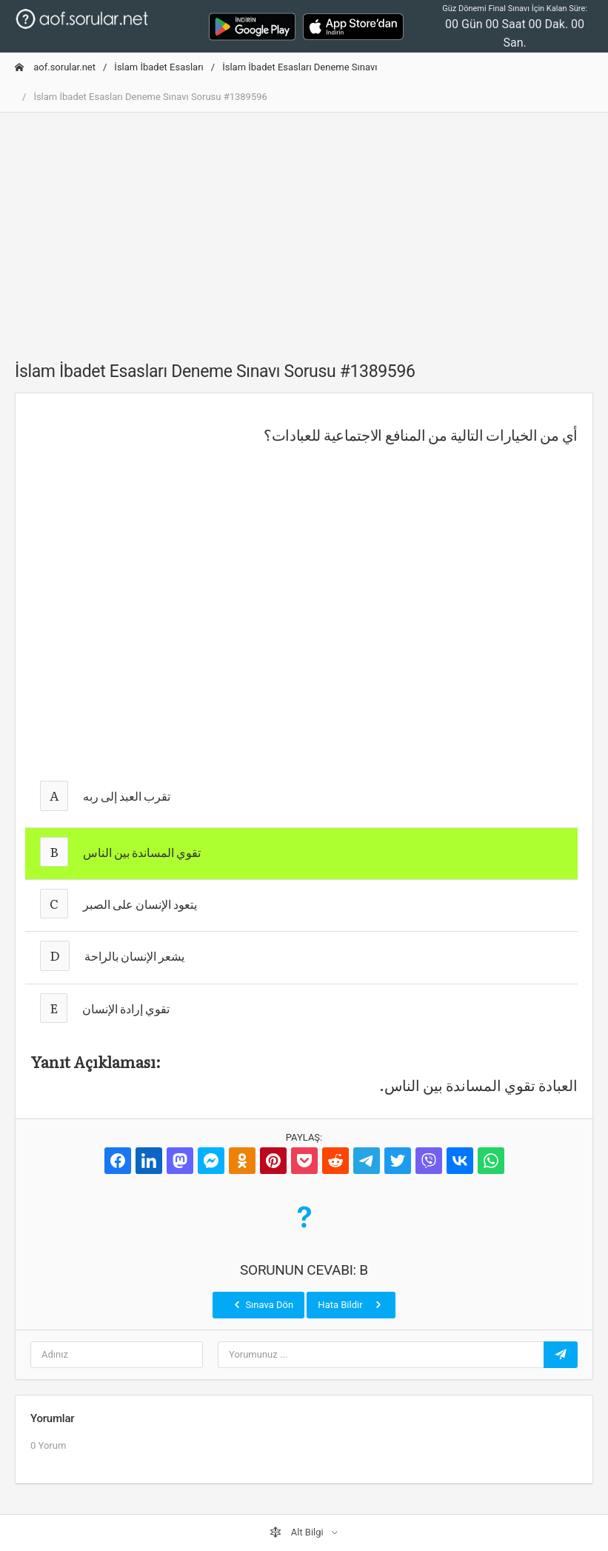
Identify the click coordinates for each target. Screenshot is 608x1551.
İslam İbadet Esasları (158, 67)
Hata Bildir (351, 1304)
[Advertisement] (304, 228)
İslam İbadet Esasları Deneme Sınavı (299, 67)
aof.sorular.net (55, 67)
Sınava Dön (262, 1304)
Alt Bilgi (298, 1532)
